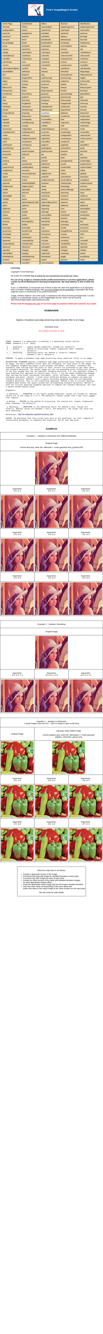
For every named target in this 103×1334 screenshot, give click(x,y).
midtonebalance (47, 129)
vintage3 (64, 250)
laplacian (64, 113)
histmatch (84, 100)
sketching (65, 193)
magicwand (85, 119)
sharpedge (65, 186)
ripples (5, 177)
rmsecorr (25, 177)
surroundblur (46, 215)
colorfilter (6, 59)
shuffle (5, 190)
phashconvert (47, 151)
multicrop (25, 135)
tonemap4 (26, 228)
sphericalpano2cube (30, 202)
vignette (64, 247)
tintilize (25, 225)
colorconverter (67, 56)
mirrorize (64, 129)
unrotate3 (84, 241)
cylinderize (65, 68)
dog (42, 75)
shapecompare (86, 183)
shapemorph (7, 186)
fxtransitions (27, 94)
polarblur (83, 158)
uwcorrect (45, 244)
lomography (27, 119)
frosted (63, 91)
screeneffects (66, 180)
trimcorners (46, 234)
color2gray (45, 52)
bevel (24, 40)
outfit (82, 142)
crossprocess (66, 65)
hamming (26, 100)
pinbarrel (25, 154)
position (44, 161)
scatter (24, 180)
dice (4, 75)
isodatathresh (47, 107)
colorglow (45, 59)
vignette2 (84, 247)
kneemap (26, 113)
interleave (6, 107)
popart (24, 161)
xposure (64, 260)
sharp (43, 186)
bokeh (24, 43)
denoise (44, 72)
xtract (82, 260)
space (24, 199)
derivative (65, 72)
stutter (24, 215)
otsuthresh (65, 142)
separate (6, 183)
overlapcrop (27, 145)
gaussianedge (66, 94)
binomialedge (8, 43)
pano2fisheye (8, 148)
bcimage (83, 36)
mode (82, 129)
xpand (43, 260)
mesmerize (7, 129)
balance (64, 36)
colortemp (84, 59)
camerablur (46, 46)
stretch (63, 212)
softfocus (84, 196)
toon (43, 228)
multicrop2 (45, 135)
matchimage (85, 123)
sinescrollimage (67, 190)
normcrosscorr (86, 138)
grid (81, 97)
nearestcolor (85, 135)
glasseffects (85, 94)
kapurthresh (66, 110)
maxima (5, 126)
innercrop (84, 103)
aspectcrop (45, 30)
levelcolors (84, 113)
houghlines (26, 103)
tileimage (64, 221)
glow (4, 97)
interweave (26, 107)
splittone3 (6, 209)
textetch (64, 218)
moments (45, 132)
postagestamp (66, 161)
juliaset (5, 110)
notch (4, 142)
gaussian (45, 94)
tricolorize (84, 231)
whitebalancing (28, 256)
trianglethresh (66, 231)
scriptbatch (84, 180)
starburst (6, 212)
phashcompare (28, 151)
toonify (63, 228)
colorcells (45, 56)
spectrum (64, 199)
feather (64, 84)
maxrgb (25, 126)
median (44, 126)
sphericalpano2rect (49, 202)
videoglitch (45, 247)
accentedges (46, 27)
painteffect (84, 145)
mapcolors (65, 123)
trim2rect (25, 234)
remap (5, 174)
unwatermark (27, 244)
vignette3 (6, 250)
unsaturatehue (8, 244)
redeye (44, 170)
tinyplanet (45, 225)
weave (82, 253)
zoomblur (26, 263)
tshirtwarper (27, 237)
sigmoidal (26, 190)
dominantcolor (66, 75)
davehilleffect (7, 72)
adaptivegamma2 (87, 27)
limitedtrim (45, 116)
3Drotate (6, 27)
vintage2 (44, 250)
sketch (5, 193)
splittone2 (84, 205)
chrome (64, 49)
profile (5, 164)
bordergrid (65, 43)
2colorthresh (27, 24)
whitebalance (7, 256)
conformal (45, 62)
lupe (62, 119)
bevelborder (46, 40)
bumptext (26, 46)
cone (24, 62)
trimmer (64, 234)
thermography (27, 221)
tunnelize (45, 237)
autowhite (45, 36)
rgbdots (83, 174)
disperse (25, 75)
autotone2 (6, 36)
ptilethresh (45, 164)
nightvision (45, 138)
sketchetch (45, 193)
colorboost (26, 56)
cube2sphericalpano (10, 68)
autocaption (85, 30)
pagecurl (44, 145)
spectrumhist (85, 199)
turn (81, 237)
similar (44, 190)
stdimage (45, 212)
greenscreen (66, 97)
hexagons (45, 100)
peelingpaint (46, 148)
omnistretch (27, 142)
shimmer (83, 186)
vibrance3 (26, 247)
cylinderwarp (85, 68)
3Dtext (24, 27)
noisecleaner (66, 138)
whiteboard (45, 256)
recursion (26, 170)
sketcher (25, 193)
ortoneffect (45, 142)
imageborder (66, 103)
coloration (65, 52)
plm (81, 154)
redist (63, 170)
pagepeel (64, 145)
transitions (45, 231)
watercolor (45, 253)
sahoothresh (66, 177)
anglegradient (8, 30)
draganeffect (27, 78)
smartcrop (45, 196)
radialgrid (45, 167)
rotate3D (44, 177)
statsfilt (25, 212)
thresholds (45, 221)
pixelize (64, 154)
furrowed (83, 91)
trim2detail (6, 234)
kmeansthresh (8, 113)
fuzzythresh (7, 94)
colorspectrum (66, 59)
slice (24, 196)
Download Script (51, 327)
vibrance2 (6, 247)
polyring (5, 161)
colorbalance (85, 52)
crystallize (84, 65)
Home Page (7, 24)
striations (84, 212)
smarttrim (64, 196)
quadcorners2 (8, 167)
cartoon (5, 49)
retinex (63, 174)
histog (4, 103)
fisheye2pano (85, 87)
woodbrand (84, 256)
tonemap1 (65, 225)
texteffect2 (45, 218)
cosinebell (26, 65)
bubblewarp (85, 43)
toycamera (6, 231)
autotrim (25, 36)
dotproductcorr (86, 75)
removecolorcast (29, 174)
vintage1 (25, 250)
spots (24, 209)
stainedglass (85, 209)
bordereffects (46, 43)
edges (5, 81)
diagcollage (85, 72)
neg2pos (6, 138)
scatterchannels (47, 180)
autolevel (64, 33)
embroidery (46, 81)
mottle (5, 135)
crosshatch (45, 65)
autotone (83, 33)
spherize (64, 202)
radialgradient (27, 167)
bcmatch (5, 40)
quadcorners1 (86, 164)
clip (81, 49)
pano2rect (26, 148)
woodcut (5, 260)
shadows (45, 183)
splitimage (45, 205)
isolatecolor (65, 107)
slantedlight (7, 196)
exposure (45, 84)
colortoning (7, 62)
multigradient (66, 135)
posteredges (85, 161)
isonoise (83, 107)
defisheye (26, 72)
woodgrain (26, 260)
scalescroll (6, 180)
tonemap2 (84, 225)
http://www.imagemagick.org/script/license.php (30, 300)
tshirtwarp (6, 237)
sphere (5, 202)
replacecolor (46, 174)
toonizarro (84, 228)
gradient (25, 97)
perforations (66, 148)
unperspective (27, 241)
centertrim (26, 49)
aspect (24, 30)
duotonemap (66, 78)
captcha (83, 46)
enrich (5, 84)
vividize (83, 250)
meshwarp (84, 126)
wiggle (63, 256)
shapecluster (66, 183)
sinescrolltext (85, 190)
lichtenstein (26, 116)
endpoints (65, 81)
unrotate (44, 241)
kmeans (83, 110)
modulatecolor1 (8, 132)
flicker (24, 91)
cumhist (25, 68)
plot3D (44, 158)
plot (23, 158)
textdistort (6, 218)
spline (4, 205)
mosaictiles (84, 132)
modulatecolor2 (28, 132)
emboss (25, 81)
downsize (6, 78)
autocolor (6, 33)
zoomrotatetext (47, 263)
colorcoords (85, 56)
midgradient (27, 129)
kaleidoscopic (47, 110)
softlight (5, 199)
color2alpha (27, 52)
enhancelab (85, 81)
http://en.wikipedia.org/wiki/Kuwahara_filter (35, 414)
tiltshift (5, 225)
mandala (6, 123)
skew (82, 193)
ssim (63, 209)
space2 (44, 199)
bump (4, 46)
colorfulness (27, 59)
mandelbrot (46, 123)
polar (63, 158)
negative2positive (29, 138)
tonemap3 (6, 228)
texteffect (25, 218)
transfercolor (27, 231)
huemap (44, 103)
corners (5, 65)
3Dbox (44, 24)
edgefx (83, 78)
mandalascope (28, 123)
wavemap (65, 253)
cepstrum (45, 49)
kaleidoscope (27, 110)
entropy (25, 84)
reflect (82, 170)
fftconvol (83, 84)
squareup (45, 209)
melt (62, 126)
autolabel (45, 33)
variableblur (65, 244)
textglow (83, 218)
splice (82, 202)
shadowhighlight (28, 183)
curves (44, 68)
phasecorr (6, 151)
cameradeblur (66, 46)
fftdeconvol (7, 87)
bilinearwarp (66, 40)
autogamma (27, 33)
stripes (5, 215)
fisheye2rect (7, 91)
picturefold (6, 154)
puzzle (63, 164)
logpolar (5, 119)
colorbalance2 (8, 56)
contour (64, 62)
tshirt (82, 234)
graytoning (45, 97)
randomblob (66, 167)
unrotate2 (65, 241)
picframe (83, 151)
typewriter (6, 241)
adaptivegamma (67, 27)
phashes (64, 151)
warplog (25, 253)
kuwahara (45, 113)
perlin (82, 148)
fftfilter (24, 87)
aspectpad (65, 30)
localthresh (65, 116)
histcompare (66, 100)
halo (4, 100)
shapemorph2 (27, 186)
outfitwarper (7, 145)
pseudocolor (27, 164)
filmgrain (44, 87)
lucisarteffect (46, 119)
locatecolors (85, 116)
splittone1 (65, 205)
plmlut (4, 158)
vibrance (83, 244)
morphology (66, 132)
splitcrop (25, 205)
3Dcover (64, 24)
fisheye (64, 87)
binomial (83, 40)
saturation (84, 177)
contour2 (83, 62)
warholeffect (7, 253)
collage (5, 52)
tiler (81, 221)
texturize (5, 221)
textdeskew (84, 215)
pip (42, 154)
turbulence (65, 237)
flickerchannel (47, 91)
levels (4, 116)
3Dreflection (85, 24)
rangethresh (7, 170)
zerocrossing (7, 263)
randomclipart (85, 167)
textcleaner (65, 215)
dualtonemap (46, 78)
